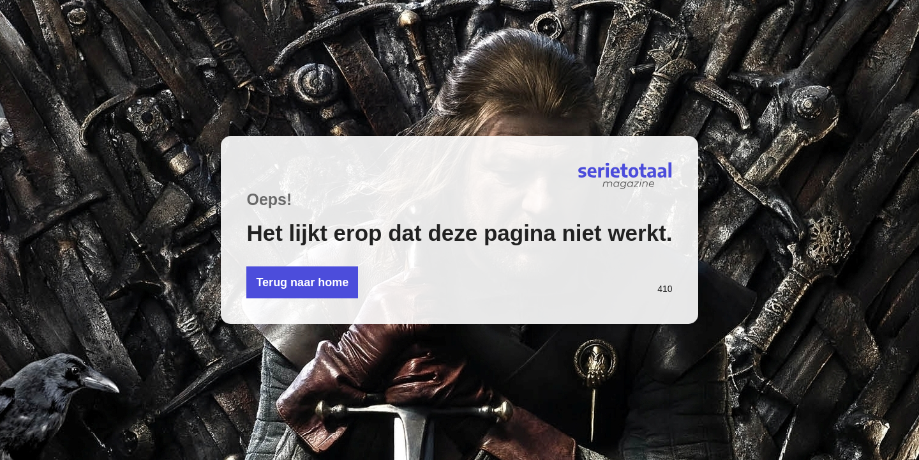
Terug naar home (302, 282)
